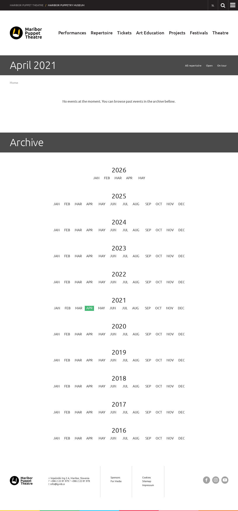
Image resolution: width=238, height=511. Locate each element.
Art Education (150, 32)
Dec (181, 204)
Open (209, 65)
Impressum (148, 485)
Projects (177, 32)
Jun (113, 204)
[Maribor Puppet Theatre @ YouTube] (224, 480)
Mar (118, 178)
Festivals (199, 32)
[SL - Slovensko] (213, 5)
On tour (222, 65)
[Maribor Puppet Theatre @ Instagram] (215, 480)
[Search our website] (223, 5)
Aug (136, 204)
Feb (107, 178)
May (141, 178)
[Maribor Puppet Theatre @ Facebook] (206, 480)
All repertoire (193, 65)
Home (14, 82)
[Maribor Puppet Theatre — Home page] (26, 33)
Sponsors (115, 477)
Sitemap (146, 481)
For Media (116, 481)
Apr (129, 178)
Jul (125, 204)
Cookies (146, 477)
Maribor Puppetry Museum (66, 5)
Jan (96, 178)
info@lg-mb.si (57, 484)
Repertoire (102, 32)
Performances (72, 32)
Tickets (124, 32)
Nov (170, 204)
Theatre (220, 32)
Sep (148, 204)
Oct (159, 204)
